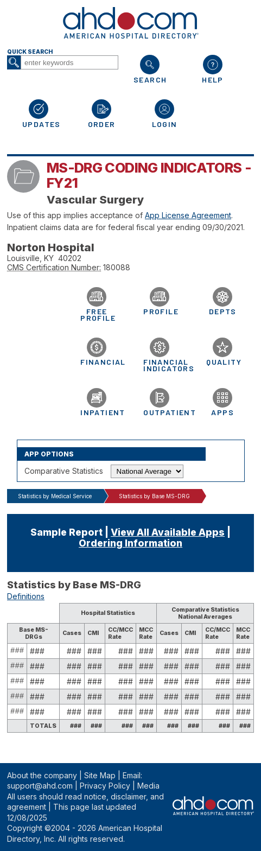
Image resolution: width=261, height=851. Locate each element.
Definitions (25, 596)
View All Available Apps (168, 532)
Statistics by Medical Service (55, 496)
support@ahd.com (40, 785)
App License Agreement (188, 215)
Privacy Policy (105, 785)
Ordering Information (130, 543)
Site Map (100, 775)
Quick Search (30, 51)
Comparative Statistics (63, 470)
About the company (42, 775)
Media (148, 785)
